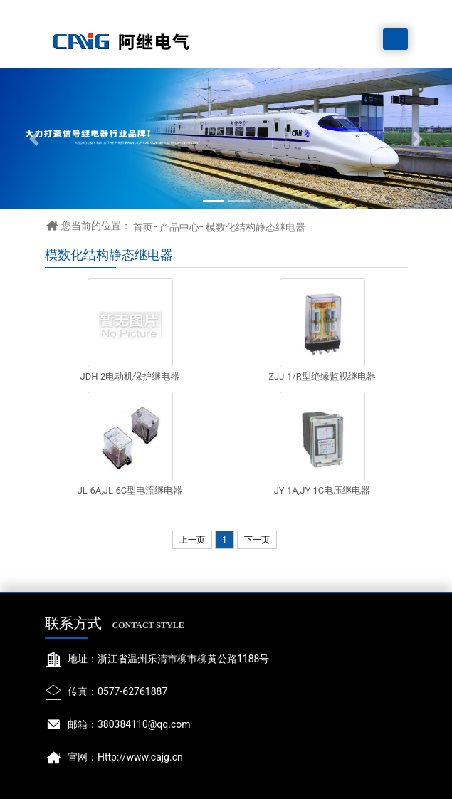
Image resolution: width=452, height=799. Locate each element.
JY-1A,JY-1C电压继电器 (322, 490)
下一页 (257, 540)
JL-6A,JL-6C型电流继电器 (130, 490)
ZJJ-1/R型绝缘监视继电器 (321, 376)
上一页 (192, 540)
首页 (143, 227)
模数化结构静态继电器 (255, 227)
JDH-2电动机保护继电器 (130, 376)
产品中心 (179, 227)
